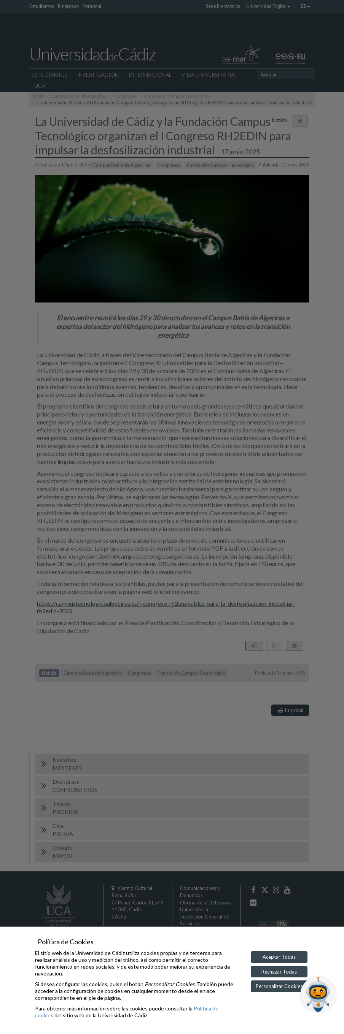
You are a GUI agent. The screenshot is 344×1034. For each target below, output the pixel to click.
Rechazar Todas (279, 972)
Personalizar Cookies (279, 986)
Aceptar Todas (279, 957)
